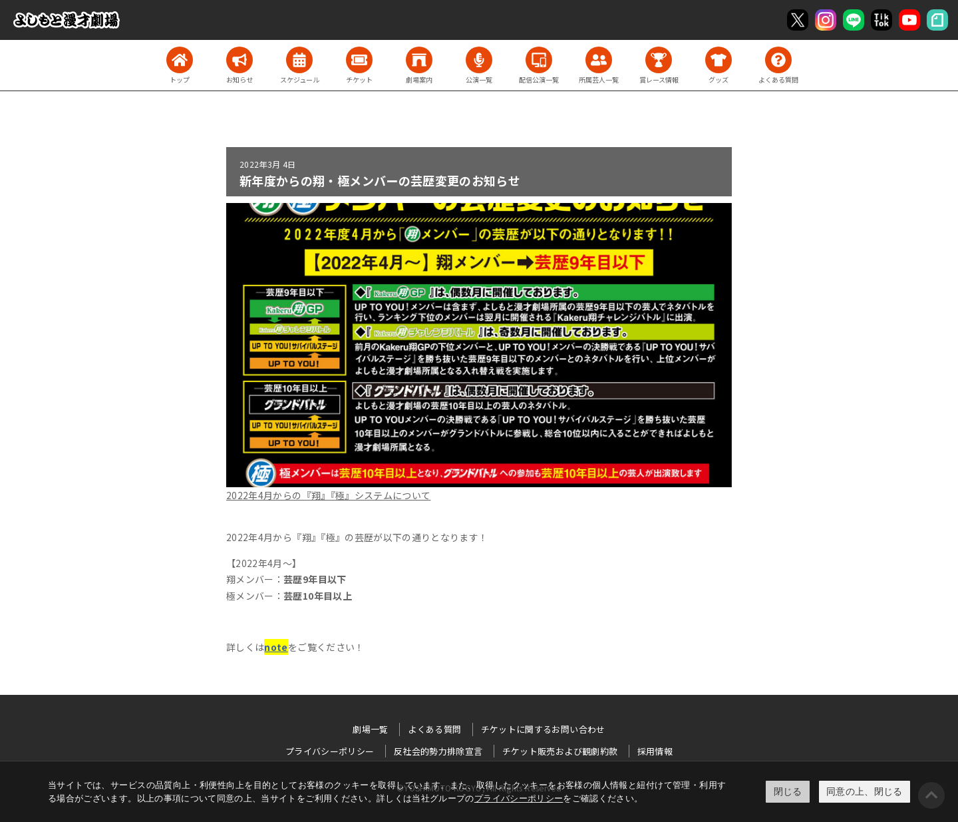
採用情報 (655, 751)
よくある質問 (434, 729)
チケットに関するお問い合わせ (543, 729)
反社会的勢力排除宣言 (438, 751)
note (275, 647)
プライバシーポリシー (518, 798)
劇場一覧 (370, 729)
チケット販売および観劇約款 (560, 751)
